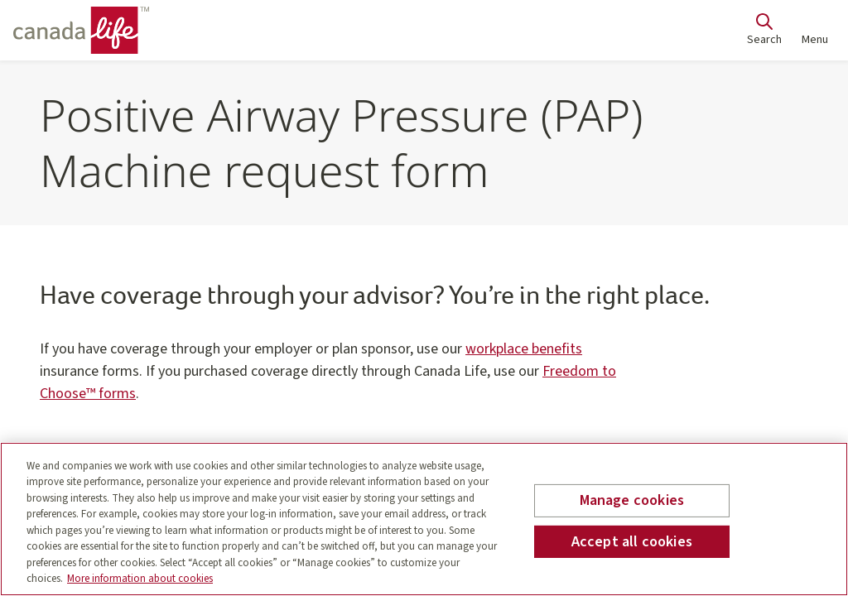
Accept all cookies (631, 541)
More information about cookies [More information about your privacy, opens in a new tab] (140, 578)
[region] (424, 519)
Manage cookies (632, 500)
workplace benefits (523, 349)
